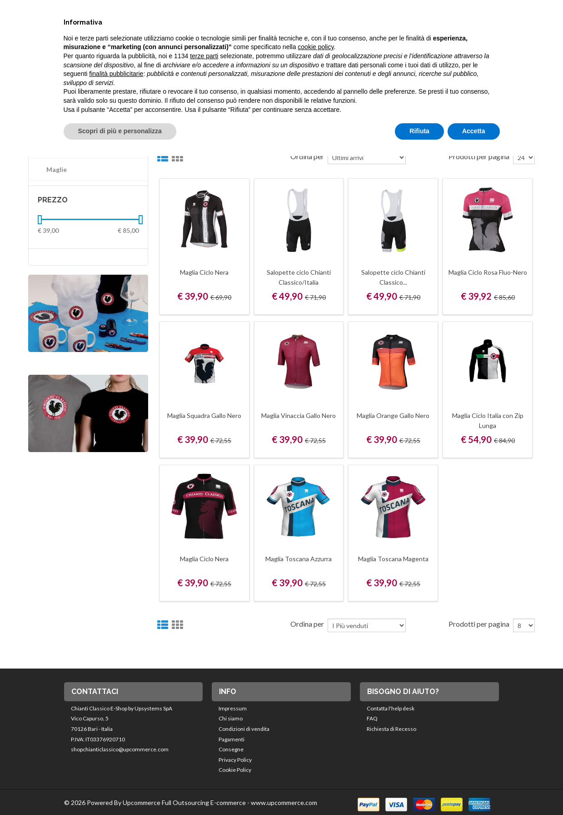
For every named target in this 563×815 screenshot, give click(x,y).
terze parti (204, 56)
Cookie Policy (235, 769)
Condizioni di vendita (244, 728)
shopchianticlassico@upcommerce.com (120, 749)
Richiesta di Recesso (391, 728)
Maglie (56, 169)
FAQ (372, 718)
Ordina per (307, 623)
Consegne (231, 749)
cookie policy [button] (316, 46)
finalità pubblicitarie (116, 73)
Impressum (233, 708)
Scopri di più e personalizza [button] (120, 131)
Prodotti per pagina (478, 623)
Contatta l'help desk (390, 708)
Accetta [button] (473, 131)
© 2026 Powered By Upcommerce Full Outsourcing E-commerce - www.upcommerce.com (190, 802)
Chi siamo (231, 718)
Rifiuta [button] (419, 131)
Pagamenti (231, 739)
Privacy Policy (235, 759)
